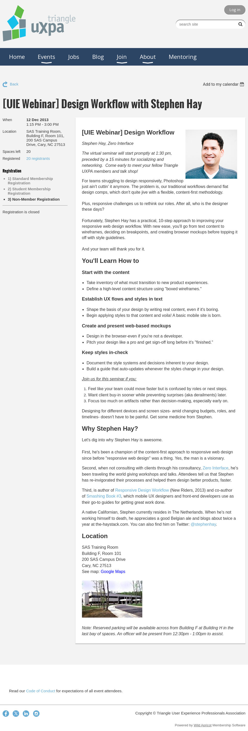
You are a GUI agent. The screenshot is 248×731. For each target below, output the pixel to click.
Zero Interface (216, 468)
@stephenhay (203, 524)
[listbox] (224, 84)
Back (14, 84)
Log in (234, 9)
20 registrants (38, 158)
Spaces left (11, 152)
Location (9, 131)
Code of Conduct (40, 691)
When (7, 120)
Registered (11, 158)
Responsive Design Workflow (142, 490)
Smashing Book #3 (104, 496)
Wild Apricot (203, 725)
